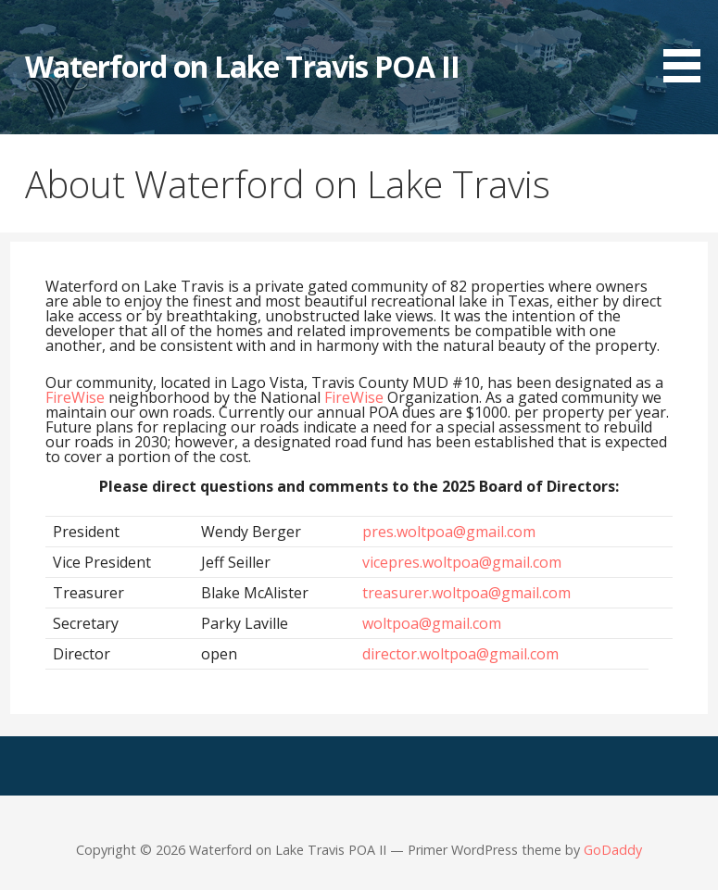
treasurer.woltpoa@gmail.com (466, 593)
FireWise (75, 397)
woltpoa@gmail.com (431, 623)
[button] (688, 44)
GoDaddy (613, 850)
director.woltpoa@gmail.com (460, 654)
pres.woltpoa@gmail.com (448, 531)
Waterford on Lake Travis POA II (242, 66)
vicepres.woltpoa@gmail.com (461, 562)
